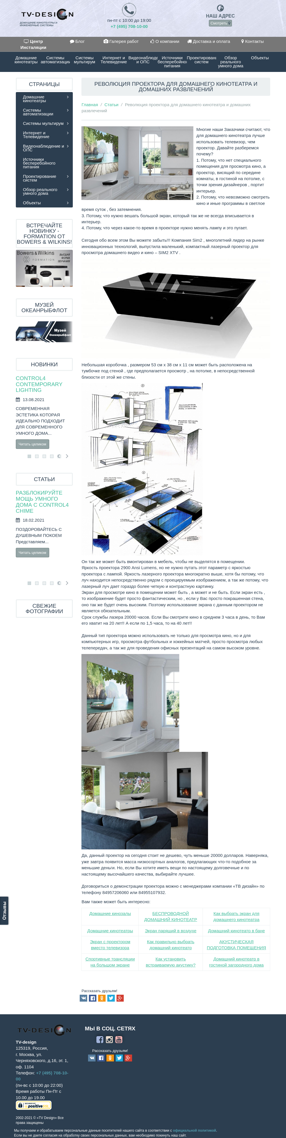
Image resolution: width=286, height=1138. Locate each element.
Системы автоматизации (55, 59)
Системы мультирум (84, 59)
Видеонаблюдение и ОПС (143, 59)
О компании (164, 41)
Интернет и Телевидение (114, 59)
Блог (77, 41)
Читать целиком (32, 444)
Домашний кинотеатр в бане (236, 930)
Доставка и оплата (208, 41)
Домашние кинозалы (110, 913)
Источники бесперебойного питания (172, 61)
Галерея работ (121, 41)
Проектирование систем (201, 59)
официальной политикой (194, 1131)
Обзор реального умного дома (230, 61)
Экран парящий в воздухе (171, 930)
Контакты (252, 41)
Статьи (111, 104)
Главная (89, 104)
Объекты (260, 57)
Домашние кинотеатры (25, 59)
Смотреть (220, 23)
